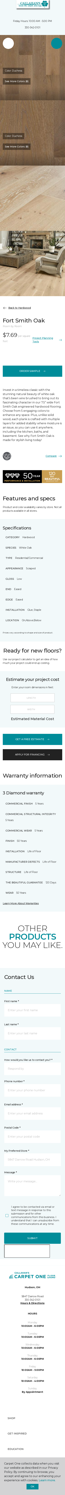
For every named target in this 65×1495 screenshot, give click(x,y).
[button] (52, 7)
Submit (32, 1238)
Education (16, 1449)
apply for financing (32, 754)
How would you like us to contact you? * (28, 1060)
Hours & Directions (32, 1303)
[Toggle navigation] (5, 7)
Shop (11, 1418)
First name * (11, 1001)
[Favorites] (56, 7)
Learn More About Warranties (21, 903)
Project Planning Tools (47, 340)
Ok (32, 1486)
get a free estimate (32, 739)
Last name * (11, 1024)
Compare (54, 456)
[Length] (33, 697)
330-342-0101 (32, 27)
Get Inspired (17, 1433)
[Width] (32, 709)
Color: (13, 70)
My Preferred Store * (16, 1151)
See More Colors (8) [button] (16, 81)
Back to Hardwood (17, 308)
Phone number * (14, 1081)
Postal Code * (12, 1127)
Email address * (13, 1104)
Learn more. (47, 1480)
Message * (10, 1172)
